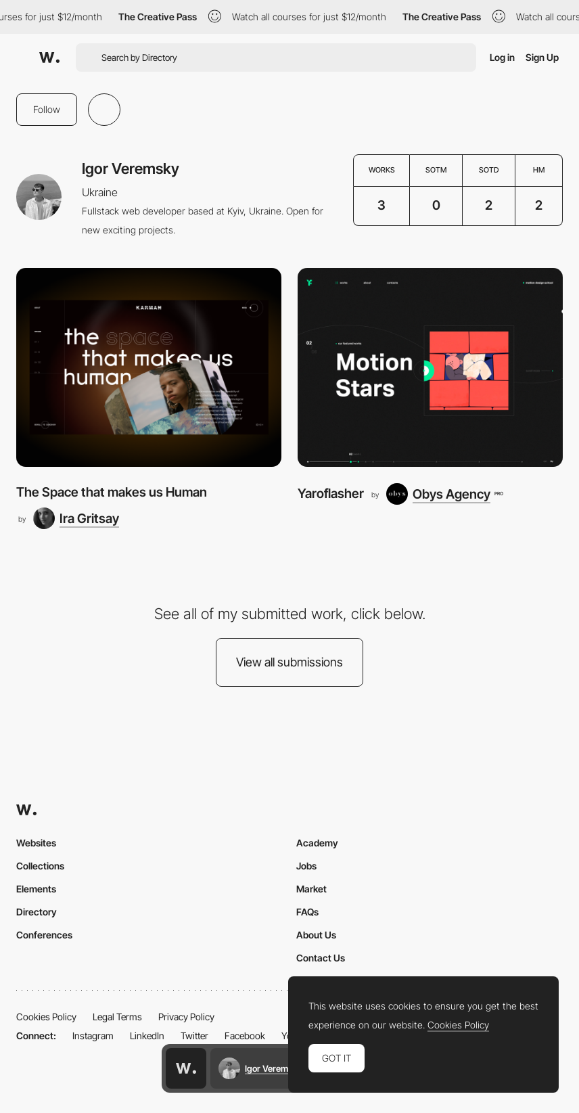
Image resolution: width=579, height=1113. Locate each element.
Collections (40, 865)
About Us (316, 934)
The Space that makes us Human (111, 492)
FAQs (307, 911)
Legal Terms (117, 1016)
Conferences (44, 934)
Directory (36, 911)
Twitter (194, 1035)
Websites (36, 842)
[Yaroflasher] (430, 367)
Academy (317, 842)
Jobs (306, 865)
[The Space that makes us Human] (148, 367)
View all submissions (289, 662)
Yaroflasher (331, 493)
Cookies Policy (46, 1016)
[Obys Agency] (444, 494)
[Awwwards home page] (186, 1068)
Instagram (93, 1035)
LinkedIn (147, 1035)
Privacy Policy (186, 1016)
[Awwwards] (49, 57)
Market (311, 888)
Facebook (245, 1035)
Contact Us (320, 957)
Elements (36, 888)
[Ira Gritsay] (76, 518)
